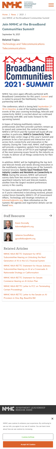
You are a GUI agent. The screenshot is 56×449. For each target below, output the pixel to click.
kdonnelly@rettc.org (24, 226)
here (11, 205)
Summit (44, 96)
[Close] (52, 418)
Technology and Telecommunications (23, 43)
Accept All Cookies (28, 444)
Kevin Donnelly (22, 222)
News (14, 14)
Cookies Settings (28, 437)
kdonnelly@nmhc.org (12, 200)
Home (5, 14)
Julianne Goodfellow (24, 234)
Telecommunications (14, 48)
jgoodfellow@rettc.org (25, 238)
